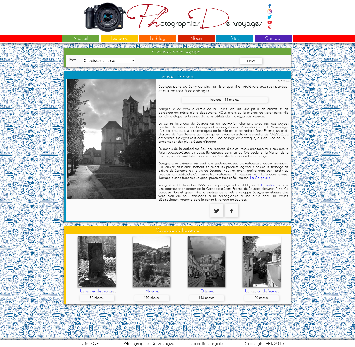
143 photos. (207, 297)
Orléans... (207, 291)
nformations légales (206, 343)
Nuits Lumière (266, 185)
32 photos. (97, 297)
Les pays (119, 38)
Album (196, 38)
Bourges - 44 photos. (224, 99)
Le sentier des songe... (98, 291)
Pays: (73, 60)
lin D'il (90, 343)
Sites (234, 38)
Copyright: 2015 (264, 343)
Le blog (158, 38)
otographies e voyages (148, 343)
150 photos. (152, 297)
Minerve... (153, 291)
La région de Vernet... (262, 291)
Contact (273, 38)
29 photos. (261, 297)
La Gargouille (260, 178)
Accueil (81, 38)
